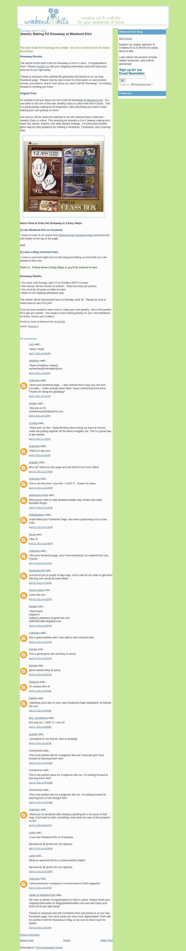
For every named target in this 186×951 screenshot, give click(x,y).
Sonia (32, 534)
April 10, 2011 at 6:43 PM (40, 642)
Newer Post (26, 940)
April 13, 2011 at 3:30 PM (40, 743)
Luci (31, 344)
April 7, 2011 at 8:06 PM (39, 354)
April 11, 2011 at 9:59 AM (40, 727)
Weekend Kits (94, 100)
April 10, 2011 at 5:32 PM (40, 599)
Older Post (106, 940)
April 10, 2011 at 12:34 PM (40, 527)
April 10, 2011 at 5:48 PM (40, 626)
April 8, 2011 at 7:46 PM (39, 439)
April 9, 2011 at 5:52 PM (39, 455)
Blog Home (125, 38)
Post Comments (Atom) (49, 947)
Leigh (32, 832)
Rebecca (34, 681)
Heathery (34, 360)
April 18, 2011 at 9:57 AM (40, 928)
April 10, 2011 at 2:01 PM (40, 563)
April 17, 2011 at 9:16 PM (40, 888)
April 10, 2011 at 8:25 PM (40, 658)
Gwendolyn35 (37, 570)
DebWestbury (37, 514)
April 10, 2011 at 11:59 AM (40, 472)
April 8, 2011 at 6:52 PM (39, 416)
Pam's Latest (36, 590)
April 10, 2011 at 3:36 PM (40, 583)
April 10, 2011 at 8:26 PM (40, 675)
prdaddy (33, 462)
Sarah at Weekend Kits (42, 894)
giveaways (33, 326)
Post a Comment (29, 934)
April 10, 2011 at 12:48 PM (40, 544)
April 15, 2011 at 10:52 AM (40, 783)
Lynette (33, 734)
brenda (33, 649)
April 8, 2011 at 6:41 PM (39, 396)
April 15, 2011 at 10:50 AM (40, 763)
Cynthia (33, 423)
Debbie (33, 698)
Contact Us (42, 66)
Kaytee (33, 606)
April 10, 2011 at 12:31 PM (40, 508)
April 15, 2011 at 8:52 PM (40, 825)
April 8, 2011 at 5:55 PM (39, 373)
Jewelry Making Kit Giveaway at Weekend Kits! (56, 34)
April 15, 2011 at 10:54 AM (40, 802)
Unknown (34, 380)
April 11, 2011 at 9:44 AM (40, 711)
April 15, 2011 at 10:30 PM (40, 848)
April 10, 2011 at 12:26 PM (40, 488)
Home (66, 940)
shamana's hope (38, 495)
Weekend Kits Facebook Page (75, 235)
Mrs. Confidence (38, 717)
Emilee (33, 403)
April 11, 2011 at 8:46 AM (40, 691)
